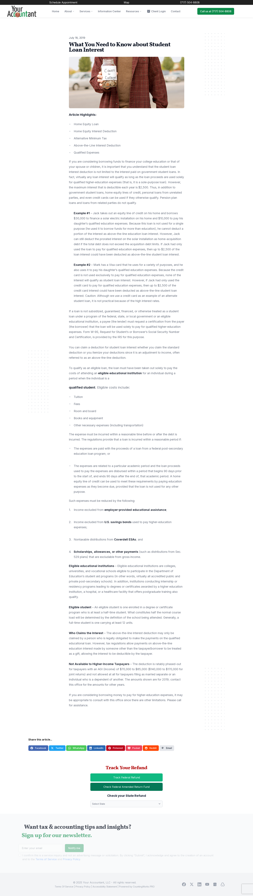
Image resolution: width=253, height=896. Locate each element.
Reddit (151, 748)
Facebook (38, 748)
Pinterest (115, 748)
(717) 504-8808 (190, 2)
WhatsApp (76, 748)
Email (167, 748)
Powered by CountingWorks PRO (137, 886)
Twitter (57, 748)
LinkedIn (96, 748)
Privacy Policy (83, 886)
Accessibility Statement (105, 886)
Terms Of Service (64, 886)
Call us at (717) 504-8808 (215, 11)
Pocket (134, 748)
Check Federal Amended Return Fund (133, 787)
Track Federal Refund (133, 778)
